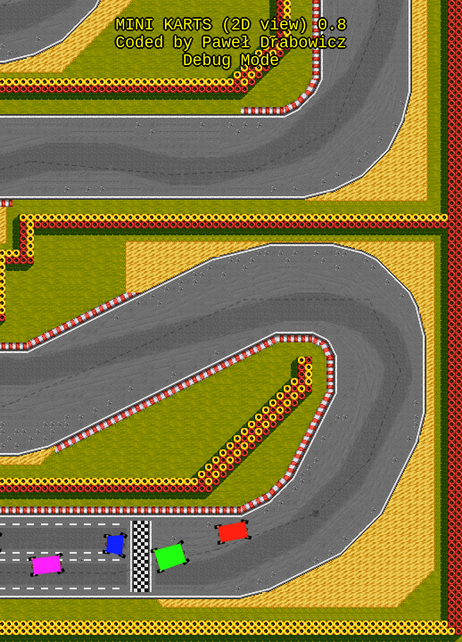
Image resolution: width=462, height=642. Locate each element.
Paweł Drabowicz (274, 48)
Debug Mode (231, 69)
